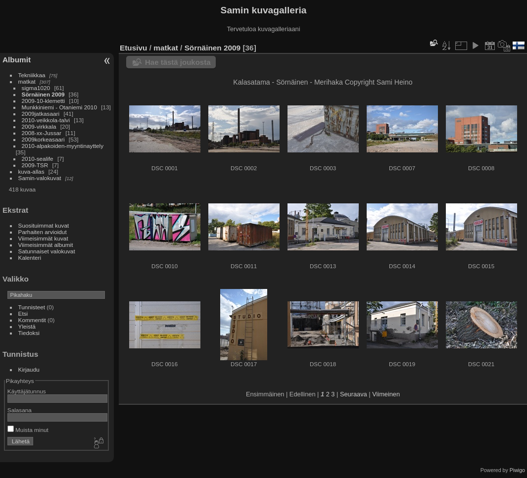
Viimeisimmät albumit (45, 244)
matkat (27, 81)
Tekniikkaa (32, 75)
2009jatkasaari (41, 113)
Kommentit (32, 320)
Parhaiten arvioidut (42, 232)
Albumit (16, 59)
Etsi (23, 313)
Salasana (19, 410)
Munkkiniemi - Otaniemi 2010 (59, 107)
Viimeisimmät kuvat (43, 238)
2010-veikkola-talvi (46, 120)
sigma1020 (36, 88)
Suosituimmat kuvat (43, 225)
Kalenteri (29, 257)
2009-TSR (35, 165)
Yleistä (27, 326)
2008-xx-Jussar (42, 133)
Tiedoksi (29, 333)
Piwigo (517, 470)
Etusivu (133, 48)
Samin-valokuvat (39, 178)
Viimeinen (386, 394)
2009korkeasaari (43, 139)
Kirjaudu (29, 369)
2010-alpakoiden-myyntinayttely (62, 146)
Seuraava (353, 394)
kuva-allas (31, 171)
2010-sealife (37, 158)
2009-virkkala (39, 126)
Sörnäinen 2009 (43, 94)
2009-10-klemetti (43, 100)
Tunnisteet (32, 307)
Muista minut (27, 430)
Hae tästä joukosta (178, 62)
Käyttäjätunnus (26, 391)
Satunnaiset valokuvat (46, 251)
